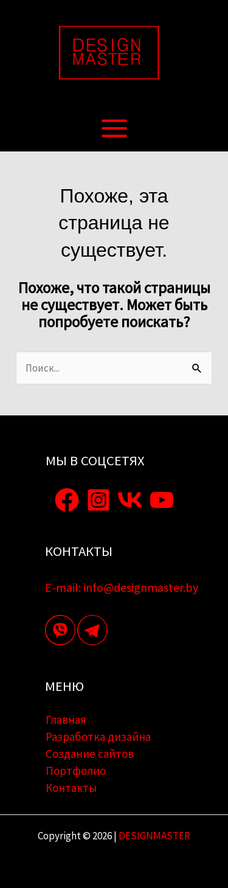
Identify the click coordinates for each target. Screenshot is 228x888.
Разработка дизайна (98, 736)
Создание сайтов (90, 753)
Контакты (71, 787)
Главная (66, 719)
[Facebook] (67, 500)
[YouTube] (162, 500)
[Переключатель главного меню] (114, 128)
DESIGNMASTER (153, 835)
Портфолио (76, 770)
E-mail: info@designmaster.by (121, 587)
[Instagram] (98, 500)
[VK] (130, 500)
